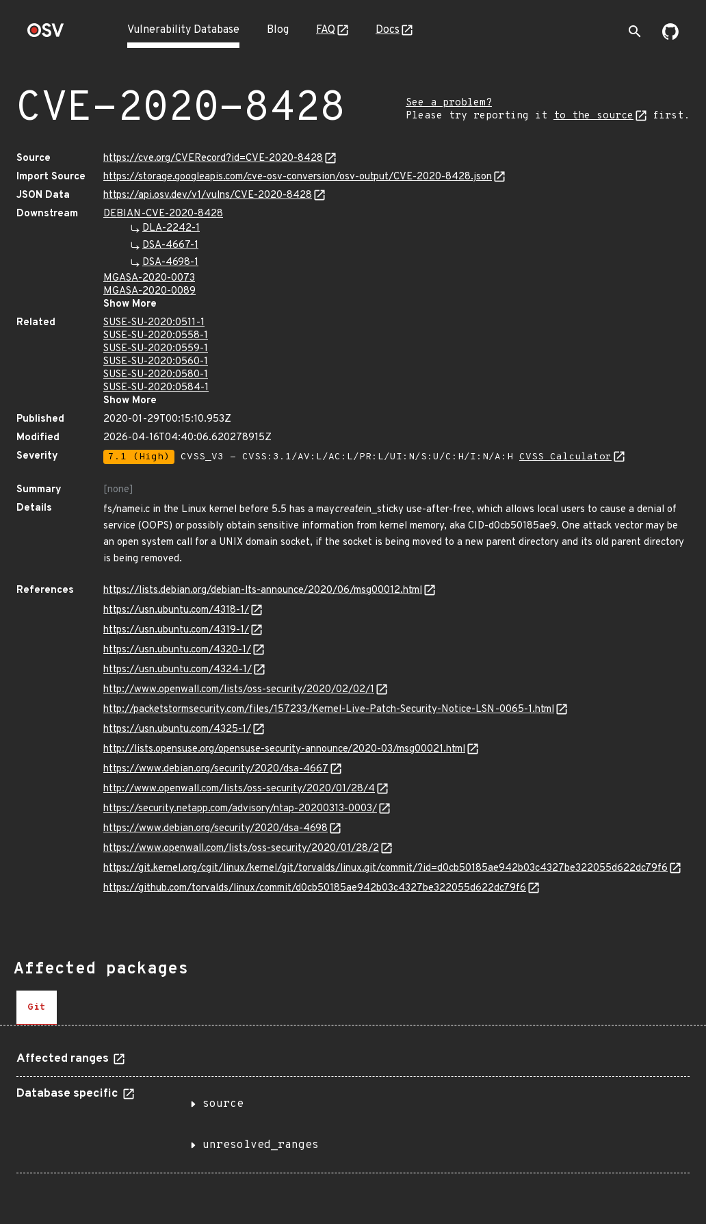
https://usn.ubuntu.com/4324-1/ (177, 669)
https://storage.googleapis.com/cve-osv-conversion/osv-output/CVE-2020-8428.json (297, 176)
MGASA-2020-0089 (149, 291)
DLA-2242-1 (171, 228)
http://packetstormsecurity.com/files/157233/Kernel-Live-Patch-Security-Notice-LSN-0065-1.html (328, 709)
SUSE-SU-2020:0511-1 (154, 322)
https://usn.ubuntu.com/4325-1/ (177, 729)
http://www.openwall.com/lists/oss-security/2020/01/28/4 (239, 788)
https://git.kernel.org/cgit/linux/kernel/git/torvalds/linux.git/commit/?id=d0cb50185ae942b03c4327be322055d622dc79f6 (385, 868)
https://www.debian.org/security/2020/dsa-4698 (215, 828)
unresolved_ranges (260, 1145)
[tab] (36, 1008)
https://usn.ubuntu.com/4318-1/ (176, 610)
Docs (388, 30)
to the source (593, 116)
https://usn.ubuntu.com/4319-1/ (176, 630)
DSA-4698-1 (170, 262)
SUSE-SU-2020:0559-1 (155, 348)
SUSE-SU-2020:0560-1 (155, 361)
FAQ (325, 30)
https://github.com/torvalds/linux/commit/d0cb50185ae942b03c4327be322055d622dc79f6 (314, 888)
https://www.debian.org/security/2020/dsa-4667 (215, 769)
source (223, 1104)
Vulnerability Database (183, 30)
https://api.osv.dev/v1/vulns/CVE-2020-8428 (207, 195)
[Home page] (45, 34)
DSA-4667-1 (170, 245)
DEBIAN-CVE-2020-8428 (163, 213)
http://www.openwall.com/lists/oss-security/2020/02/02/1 (238, 689)
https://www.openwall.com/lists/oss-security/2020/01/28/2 (241, 848)
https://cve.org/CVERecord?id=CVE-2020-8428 (213, 158)
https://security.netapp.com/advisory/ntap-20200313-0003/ (240, 808)
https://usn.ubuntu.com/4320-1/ (177, 649)
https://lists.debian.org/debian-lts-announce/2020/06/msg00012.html (262, 590)
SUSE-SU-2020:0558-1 (155, 335)
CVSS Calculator (565, 457)
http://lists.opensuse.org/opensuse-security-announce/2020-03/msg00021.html (284, 749)
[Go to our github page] (670, 37)
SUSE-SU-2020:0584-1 (156, 387)
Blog (278, 30)
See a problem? (449, 103)
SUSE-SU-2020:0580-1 (155, 374)
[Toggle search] (635, 31)
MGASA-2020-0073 (149, 278)
